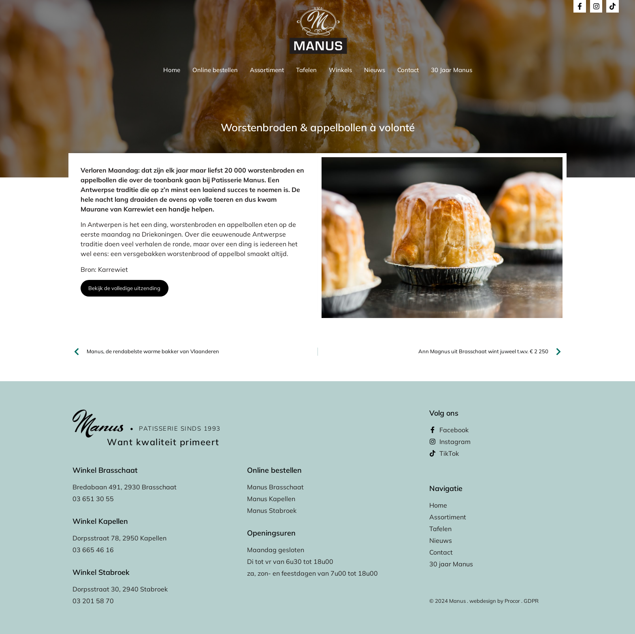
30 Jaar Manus (451, 70)
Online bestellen (215, 70)
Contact (408, 70)
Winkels (340, 70)
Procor (512, 601)
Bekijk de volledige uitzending (124, 288)
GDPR (531, 601)
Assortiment (267, 70)
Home (171, 70)
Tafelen (306, 70)
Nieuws (374, 70)
